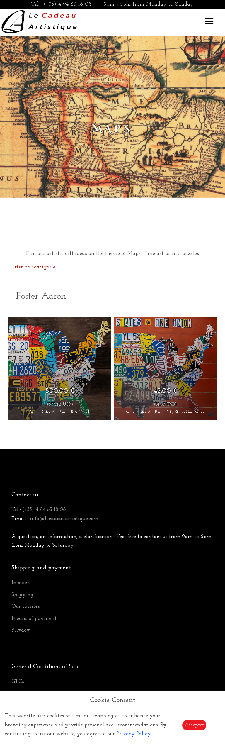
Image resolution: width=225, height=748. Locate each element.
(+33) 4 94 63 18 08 (68, 4)
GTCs (17, 681)
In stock (20, 582)
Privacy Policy (133, 734)
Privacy (20, 630)
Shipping (22, 595)
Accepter (194, 725)
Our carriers (25, 606)
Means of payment (34, 618)
